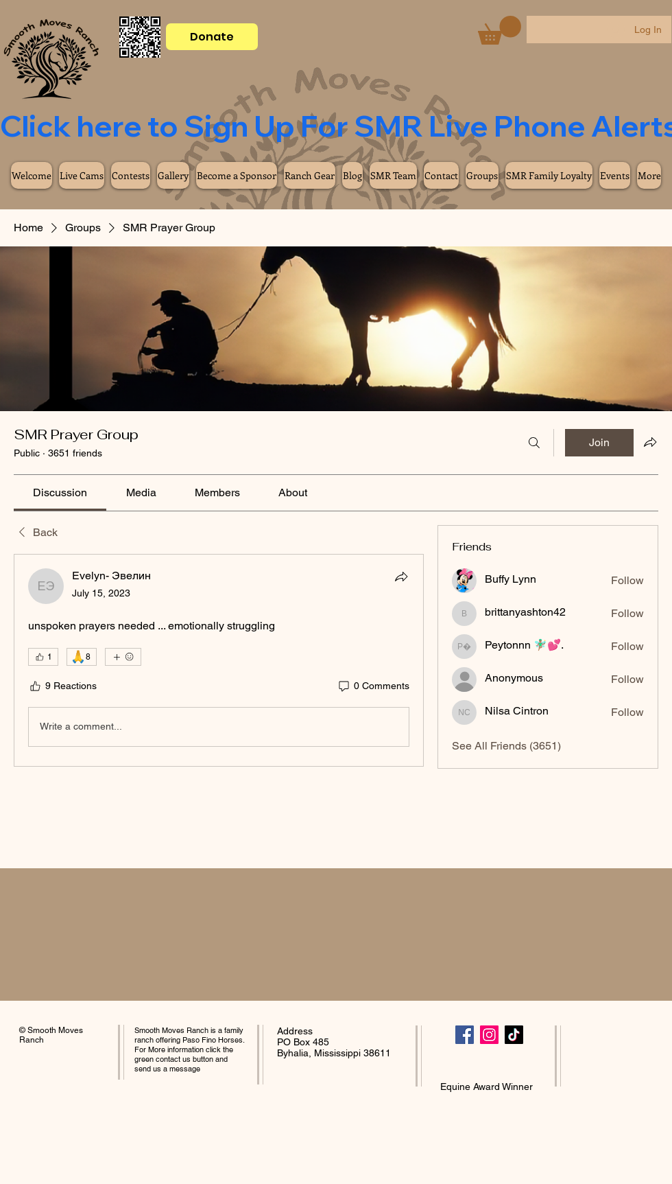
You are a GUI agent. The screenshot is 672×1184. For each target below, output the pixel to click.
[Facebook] (464, 1034)
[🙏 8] (82, 657)
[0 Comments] (373, 686)
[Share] (401, 576)
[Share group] (650, 442)
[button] (499, 30)
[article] (219, 660)
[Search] (534, 442)
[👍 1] (43, 657)
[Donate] (212, 36)
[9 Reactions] (62, 686)
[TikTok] (514, 1034)
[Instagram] (489, 1034)
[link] (60, 492)
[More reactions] (123, 657)
